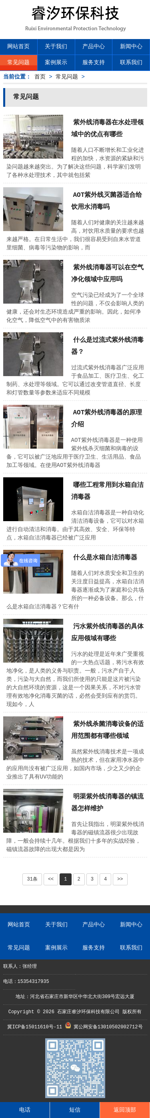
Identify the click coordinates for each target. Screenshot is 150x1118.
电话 (24, 1110)
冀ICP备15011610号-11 (36, 1027)
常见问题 (18, 62)
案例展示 (56, 62)
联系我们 (131, 62)
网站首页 (18, 46)
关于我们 (56, 46)
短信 (74, 1110)
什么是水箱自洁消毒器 (105, 557)
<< (51, 879)
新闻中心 (131, 46)
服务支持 (93, 62)
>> (120, 879)
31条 (32, 879)
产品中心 (93, 46)
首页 (40, 77)
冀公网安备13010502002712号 (108, 1027)
